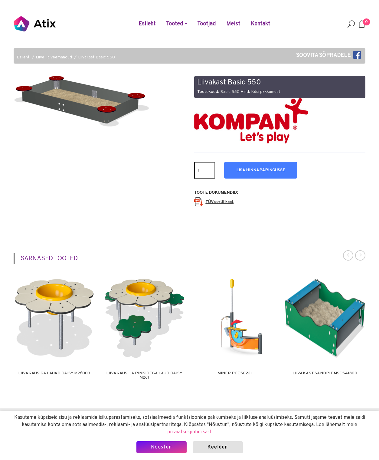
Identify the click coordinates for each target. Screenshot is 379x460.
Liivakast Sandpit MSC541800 (324, 373)
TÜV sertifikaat (219, 202)
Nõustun (161, 447)
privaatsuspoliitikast (189, 432)
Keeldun (217, 447)
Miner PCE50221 (234, 373)
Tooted (177, 24)
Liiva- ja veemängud (54, 57)
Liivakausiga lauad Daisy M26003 (54, 373)
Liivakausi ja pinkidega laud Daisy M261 (144, 375)
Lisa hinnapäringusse (260, 170)
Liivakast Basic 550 (96, 57)
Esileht (147, 24)
